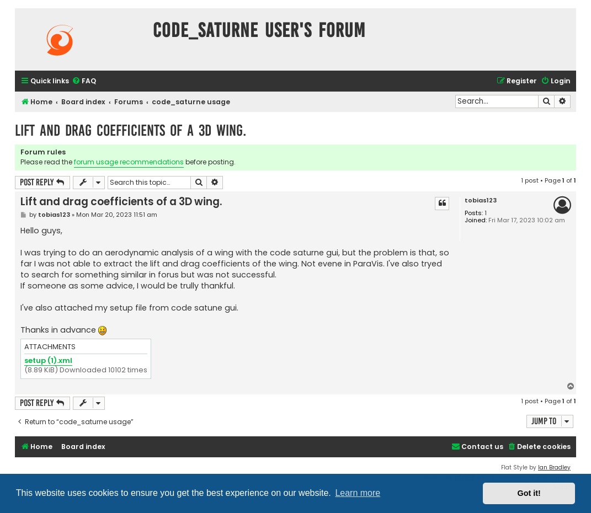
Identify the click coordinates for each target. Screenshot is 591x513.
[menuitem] (84, 81)
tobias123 (481, 200)
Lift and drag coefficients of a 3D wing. (130, 130)
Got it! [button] (529, 493)
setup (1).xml (48, 361)
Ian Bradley (554, 467)
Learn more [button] (357, 493)
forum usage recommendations (129, 162)
